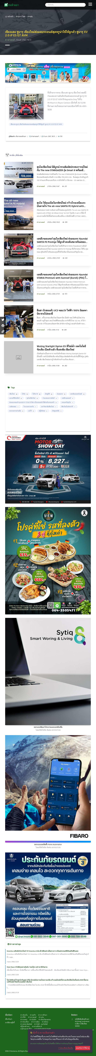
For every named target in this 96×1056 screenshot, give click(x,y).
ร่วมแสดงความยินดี (50, 398)
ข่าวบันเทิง (33, 1019)
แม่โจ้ (31, 410)
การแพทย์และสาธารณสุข (42, 1028)
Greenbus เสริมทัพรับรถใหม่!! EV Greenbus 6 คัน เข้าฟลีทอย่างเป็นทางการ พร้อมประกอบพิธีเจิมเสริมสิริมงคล (42, 951)
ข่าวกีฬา (23, 1017)
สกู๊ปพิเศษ (43, 410)
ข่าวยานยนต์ (10, 40)
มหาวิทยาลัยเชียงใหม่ (49, 406)
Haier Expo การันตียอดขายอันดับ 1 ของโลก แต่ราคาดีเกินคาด (27, 967)
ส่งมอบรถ (61, 393)
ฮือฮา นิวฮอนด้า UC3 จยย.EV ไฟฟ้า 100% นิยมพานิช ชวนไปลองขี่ (62, 312)
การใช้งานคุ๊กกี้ (10, 1022)
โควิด (25, 393)
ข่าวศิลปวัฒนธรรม (45, 1019)
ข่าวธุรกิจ (33, 1015)
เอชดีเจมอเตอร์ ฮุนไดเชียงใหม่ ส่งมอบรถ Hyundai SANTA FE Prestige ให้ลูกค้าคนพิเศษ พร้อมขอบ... (62, 240)
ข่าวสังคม (45, 1021)
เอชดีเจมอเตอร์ (68, 398)
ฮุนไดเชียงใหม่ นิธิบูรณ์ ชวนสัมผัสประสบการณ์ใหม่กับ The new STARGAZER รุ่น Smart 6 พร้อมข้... (62, 168)
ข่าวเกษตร (23, 1019)
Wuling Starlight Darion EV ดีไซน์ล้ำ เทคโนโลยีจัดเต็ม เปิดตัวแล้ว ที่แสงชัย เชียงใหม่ (61, 348)
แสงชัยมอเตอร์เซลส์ (77, 393)
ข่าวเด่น (41, 1017)
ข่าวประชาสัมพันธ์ (26, 1024)
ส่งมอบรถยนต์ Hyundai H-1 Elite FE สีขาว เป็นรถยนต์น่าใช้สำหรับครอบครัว (33, 402)
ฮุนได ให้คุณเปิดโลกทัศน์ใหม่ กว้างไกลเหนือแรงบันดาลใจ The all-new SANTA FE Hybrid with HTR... (61, 204)
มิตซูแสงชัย (57, 410)
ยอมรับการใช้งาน (82, 1048)
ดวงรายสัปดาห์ (37, 1026)
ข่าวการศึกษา (42, 1015)
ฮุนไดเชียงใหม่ (32, 398)
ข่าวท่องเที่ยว (24, 1021)
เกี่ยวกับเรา (8, 1019)
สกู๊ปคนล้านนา (25, 1026)
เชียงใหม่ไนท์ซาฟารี (68, 406)
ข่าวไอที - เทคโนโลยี (41, 1024)
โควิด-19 (36, 393)
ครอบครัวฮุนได (67, 402)
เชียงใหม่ (13, 393)
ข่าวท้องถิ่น (24, 1015)
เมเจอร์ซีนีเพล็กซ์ (15, 398)
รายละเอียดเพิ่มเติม (65, 1048)
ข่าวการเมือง (35, 1021)
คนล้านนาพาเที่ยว (26, 1028)
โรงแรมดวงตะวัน (30, 406)
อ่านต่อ (30, 16)
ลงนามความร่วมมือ (16, 410)
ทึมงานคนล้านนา (21, 136)
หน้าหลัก (9, 16)
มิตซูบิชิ (48, 393)
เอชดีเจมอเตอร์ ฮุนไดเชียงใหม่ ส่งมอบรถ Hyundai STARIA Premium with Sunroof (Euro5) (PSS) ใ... (62, 276)
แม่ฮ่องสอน (14, 406)
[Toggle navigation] (90, 4)
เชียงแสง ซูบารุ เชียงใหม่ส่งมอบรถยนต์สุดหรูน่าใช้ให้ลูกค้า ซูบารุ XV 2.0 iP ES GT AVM (36, 124)
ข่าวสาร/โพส (20, 16)
